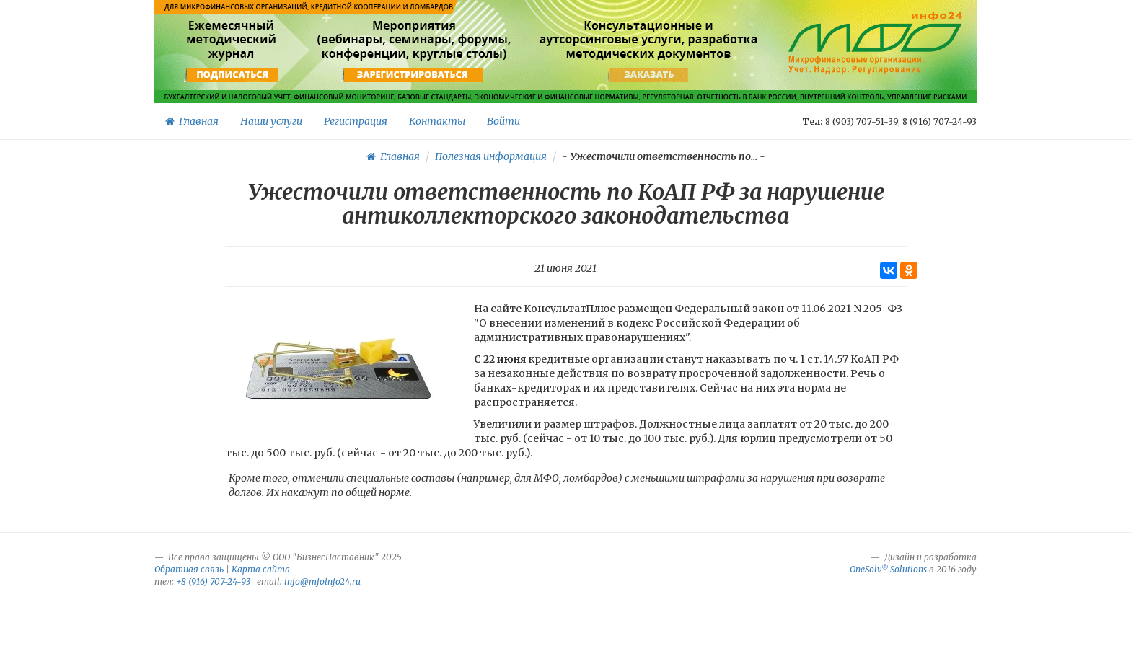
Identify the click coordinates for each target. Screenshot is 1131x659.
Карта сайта (261, 569)
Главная (192, 121)
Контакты (437, 121)
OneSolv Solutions (888, 569)
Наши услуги (271, 121)
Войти (503, 121)
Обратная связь (189, 569)
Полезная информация (491, 156)
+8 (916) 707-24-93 (213, 581)
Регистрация (355, 121)
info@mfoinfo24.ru (322, 581)
